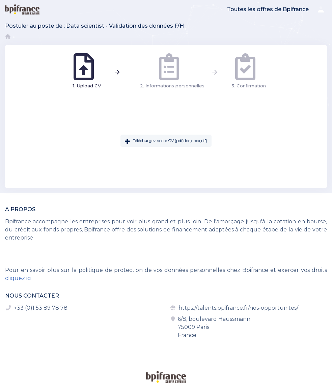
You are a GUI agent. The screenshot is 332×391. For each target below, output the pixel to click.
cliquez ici (18, 278)
